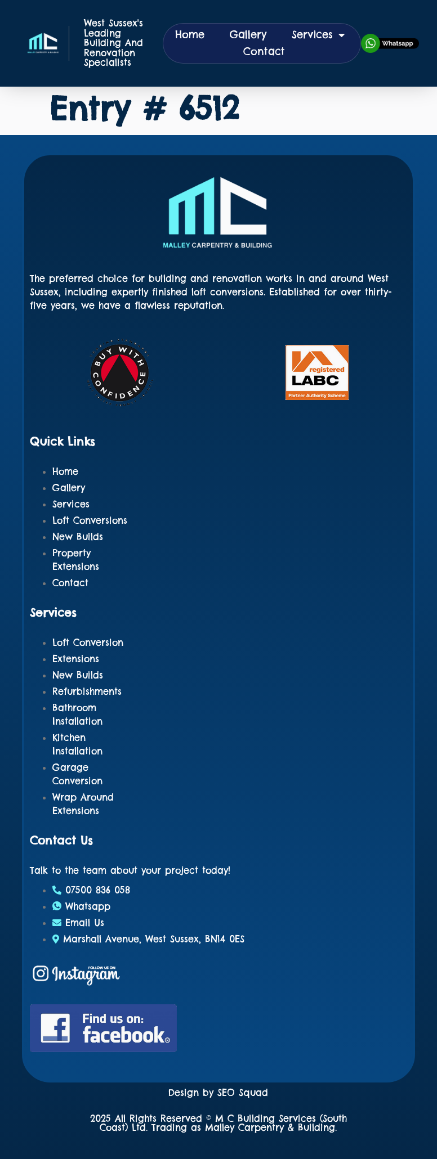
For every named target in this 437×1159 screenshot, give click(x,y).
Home (189, 34)
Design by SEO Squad (218, 1092)
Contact (264, 51)
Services (318, 34)
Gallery (248, 34)
